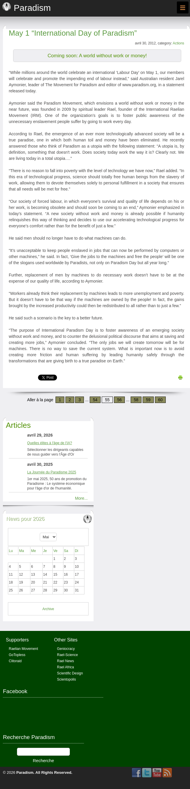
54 (95, 399)
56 (119, 399)
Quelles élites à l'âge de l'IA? (49, 443)
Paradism (25, 772)
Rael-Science (67, 655)
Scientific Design (70, 673)
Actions (178, 43)
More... (81, 498)
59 (148, 399)
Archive (48, 609)
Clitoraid (15, 661)
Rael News (65, 661)
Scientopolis (66, 679)
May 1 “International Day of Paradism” (73, 33)
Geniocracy (66, 649)
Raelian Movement (23, 649)
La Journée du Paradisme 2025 (51, 472)
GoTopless (17, 655)
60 (160, 399)
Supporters (17, 639)
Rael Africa (65, 667)
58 (136, 399)
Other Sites (65, 639)
